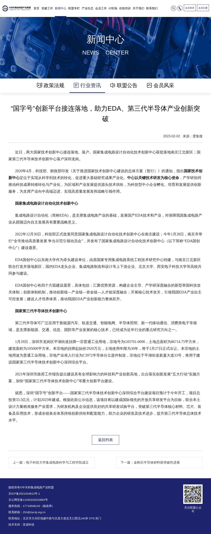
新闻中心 (60, 8)
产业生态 (87, 8)
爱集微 (198, 136)
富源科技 (28, 524)
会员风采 (160, 85)
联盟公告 (123, 85)
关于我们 (138, 8)
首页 (36, 8)
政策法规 (50, 85)
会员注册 (202, 8)
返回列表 (105, 440)
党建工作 (47, 8)
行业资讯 (87, 85)
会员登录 (189, 8)
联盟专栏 (74, 8)
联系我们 (152, 8)
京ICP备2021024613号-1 (24, 493)
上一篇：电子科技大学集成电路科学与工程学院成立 (51, 462)
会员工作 (101, 8)
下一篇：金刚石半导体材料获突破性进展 (150, 462)
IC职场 (113, 8)
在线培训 (125, 8)
